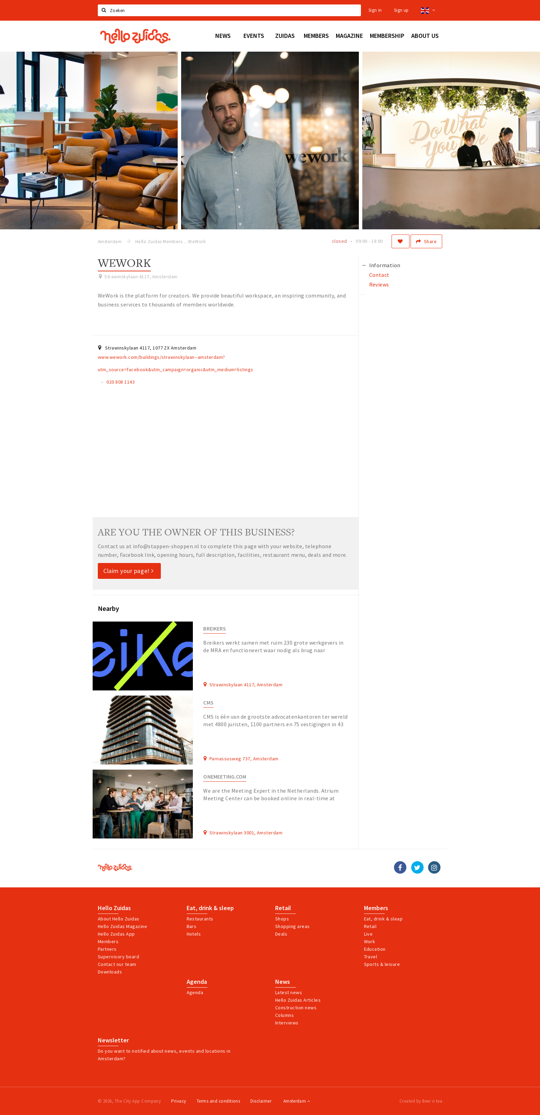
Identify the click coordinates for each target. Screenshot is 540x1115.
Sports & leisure (382, 964)
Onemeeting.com (224, 776)
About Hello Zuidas (118, 919)
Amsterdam (296, 1101)
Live (368, 934)
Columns (284, 1015)
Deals (281, 934)
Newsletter (113, 1040)
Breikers (214, 628)
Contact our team (117, 964)
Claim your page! (128, 571)
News (282, 981)
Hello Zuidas (114, 908)
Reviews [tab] (379, 284)
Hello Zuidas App (116, 934)
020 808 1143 (120, 382)
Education (375, 949)
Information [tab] (385, 265)
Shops (282, 919)
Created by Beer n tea (420, 1101)
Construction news (295, 1007)
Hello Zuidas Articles (298, 1000)
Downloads (110, 972)
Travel (370, 957)
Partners (107, 949)
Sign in (375, 10)
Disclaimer (260, 1101)
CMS (208, 702)
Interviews (287, 1023)
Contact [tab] (379, 274)
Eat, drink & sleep (210, 908)
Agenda (197, 981)
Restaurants (200, 919)
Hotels (194, 934)
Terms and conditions (218, 1101)
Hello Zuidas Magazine (122, 926)
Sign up (401, 10)
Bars (192, 926)
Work (369, 941)
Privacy (178, 1101)
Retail (283, 908)
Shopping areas (292, 926)
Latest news (288, 992)
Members (108, 941)
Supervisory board (118, 957)
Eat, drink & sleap (383, 919)
